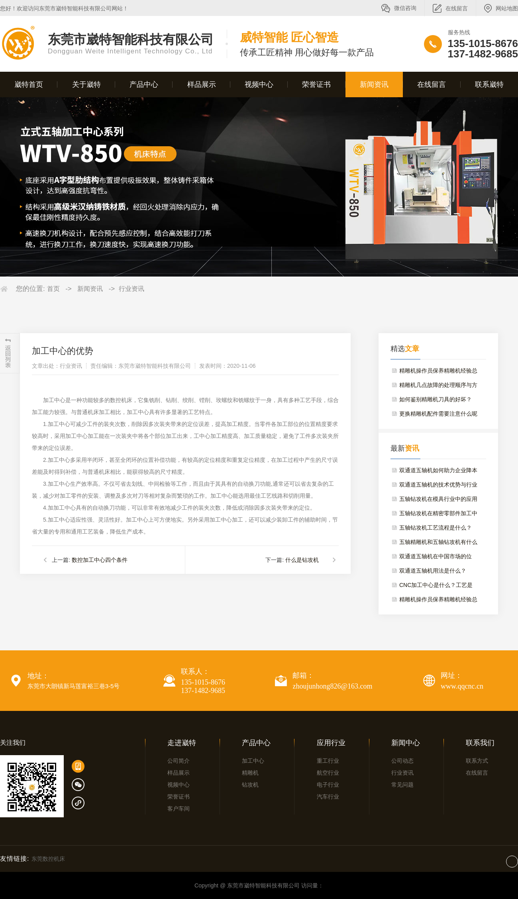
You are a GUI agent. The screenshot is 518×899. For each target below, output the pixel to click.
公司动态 (402, 761)
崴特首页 (28, 84)
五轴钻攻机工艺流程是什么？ (435, 527)
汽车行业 (328, 796)
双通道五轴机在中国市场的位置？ (435, 558)
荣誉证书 (316, 84)
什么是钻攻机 (302, 560)
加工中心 (253, 761)
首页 (53, 288)
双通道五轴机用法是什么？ (432, 570)
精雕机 (250, 772)
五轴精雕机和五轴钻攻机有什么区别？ (438, 544)
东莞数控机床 (48, 859)
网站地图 (507, 8)
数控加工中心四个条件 (100, 560)
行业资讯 (131, 288)
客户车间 (178, 808)
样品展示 (201, 84)
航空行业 (328, 772)
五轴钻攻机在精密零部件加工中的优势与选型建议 (438, 515)
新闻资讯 (374, 84)
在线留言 (456, 8)
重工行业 (328, 761)
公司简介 (178, 761)
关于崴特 (86, 84)
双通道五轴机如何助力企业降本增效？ (438, 472)
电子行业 (328, 784)
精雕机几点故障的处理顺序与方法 (438, 387)
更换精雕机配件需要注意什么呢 (438, 413)
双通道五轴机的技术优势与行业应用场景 (438, 486)
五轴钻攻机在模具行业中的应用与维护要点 (438, 501)
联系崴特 (489, 84)
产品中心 (144, 84)
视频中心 (259, 84)
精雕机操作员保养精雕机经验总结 (438, 372)
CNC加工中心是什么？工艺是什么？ (436, 587)
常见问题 (402, 784)
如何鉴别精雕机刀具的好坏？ (435, 399)
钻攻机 (250, 784)
